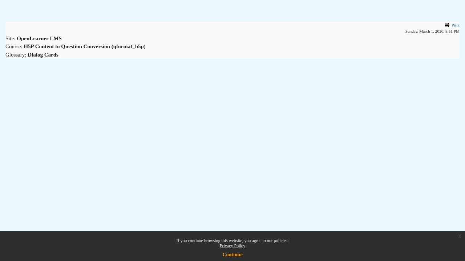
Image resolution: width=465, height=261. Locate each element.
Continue (232, 254)
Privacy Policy (232, 245)
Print (456, 25)
